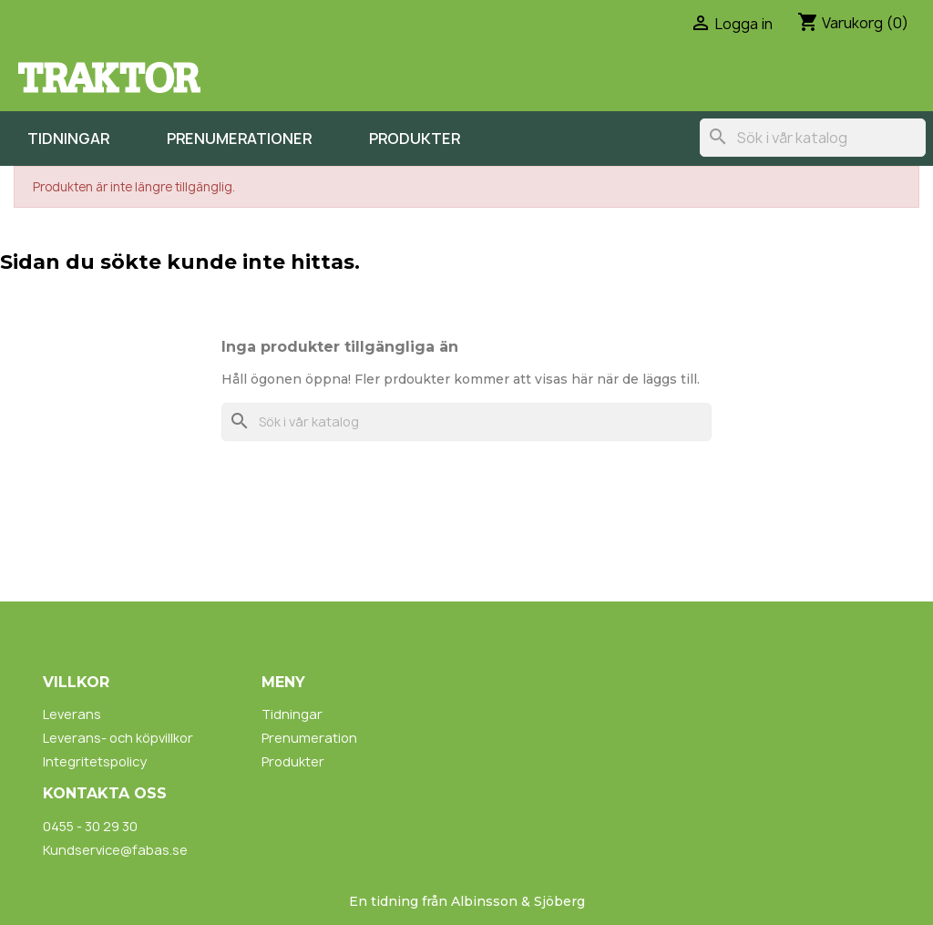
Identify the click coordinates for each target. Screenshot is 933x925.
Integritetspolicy (95, 761)
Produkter (414, 138)
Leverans (72, 714)
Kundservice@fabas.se (115, 849)
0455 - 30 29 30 (90, 826)
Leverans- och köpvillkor (118, 737)
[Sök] (813, 137)
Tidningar (68, 138)
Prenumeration (309, 737)
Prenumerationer (239, 138)
